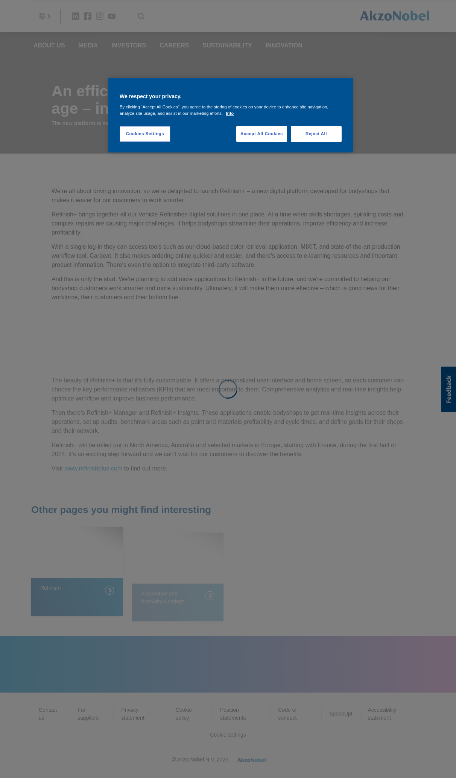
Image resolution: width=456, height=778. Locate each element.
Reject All (316, 133)
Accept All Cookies (261, 133)
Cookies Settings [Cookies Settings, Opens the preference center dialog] (145, 133)
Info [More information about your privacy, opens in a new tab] (230, 113)
